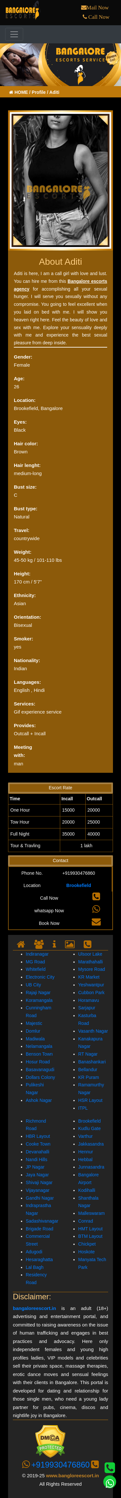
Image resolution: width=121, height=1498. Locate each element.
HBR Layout (38, 1136)
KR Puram (88, 1077)
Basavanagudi (40, 1069)
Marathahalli (90, 961)
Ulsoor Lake (90, 954)
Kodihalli (86, 1190)
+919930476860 (60, 1464)
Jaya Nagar (37, 1174)
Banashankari (92, 1061)
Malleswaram (91, 1213)
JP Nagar (35, 1167)
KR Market (88, 977)
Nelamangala (39, 1046)
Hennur (85, 1151)
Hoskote (86, 1251)
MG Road (35, 961)
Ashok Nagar (39, 1100)
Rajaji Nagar (38, 992)
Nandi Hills (36, 1159)
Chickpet (87, 1244)
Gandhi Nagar (40, 1198)
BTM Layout (90, 1236)
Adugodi (34, 1251)
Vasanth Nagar (93, 1031)
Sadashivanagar (42, 1221)
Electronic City (40, 977)
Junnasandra (91, 1167)
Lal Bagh (34, 1267)
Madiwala (35, 1038)
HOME (19, 92)
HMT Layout (90, 1228)
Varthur (85, 1136)
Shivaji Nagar (39, 1182)
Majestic (34, 1023)
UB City (33, 984)
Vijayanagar (38, 1190)
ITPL (83, 1108)
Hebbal (85, 1159)
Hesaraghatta (39, 1259)
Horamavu (88, 1000)
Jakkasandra (91, 1144)
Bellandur (87, 1069)
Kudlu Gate (89, 1128)
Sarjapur (86, 1007)
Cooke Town (38, 1144)
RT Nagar (88, 1054)
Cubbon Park (91, 992)
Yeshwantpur (91, 984)
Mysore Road (91, 969)
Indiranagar (37, 954)
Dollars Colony (40, 1077)
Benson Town (39, 1054)
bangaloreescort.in (34, 1308)
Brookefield (78, 885)
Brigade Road (39, 1228)
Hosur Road (38, 1061)
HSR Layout (90, 1100)
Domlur (33, 1031)
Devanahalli (37, 1151)
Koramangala (39, 1000)
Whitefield (35, 969)
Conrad (85, 1221)
